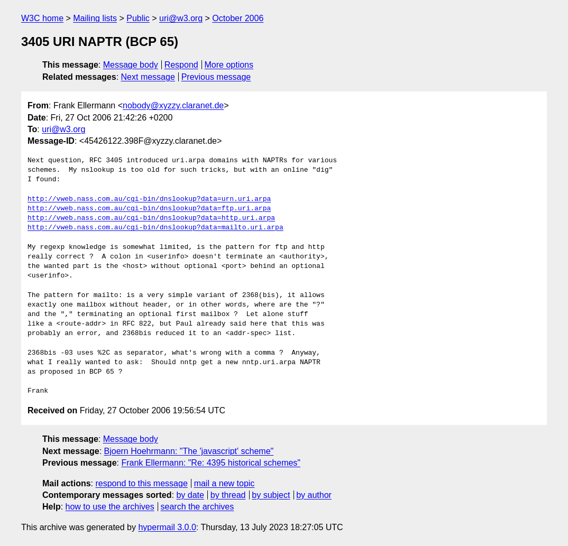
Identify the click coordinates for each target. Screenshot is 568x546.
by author (314, 495)
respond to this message (141, 483)
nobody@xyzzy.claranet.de (173, 105)
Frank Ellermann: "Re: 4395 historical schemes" (210, 462)
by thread (228, 495)
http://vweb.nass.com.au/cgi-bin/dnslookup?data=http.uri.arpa (151, 218)
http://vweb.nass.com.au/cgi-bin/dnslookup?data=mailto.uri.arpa (155, 228)
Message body (130, 64)
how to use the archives (110, 506)
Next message (148, 76)
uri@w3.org (181, 18)
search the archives (197, 506)
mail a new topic (224, 483)
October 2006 (237, 18)
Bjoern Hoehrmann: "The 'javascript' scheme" (189, 451)
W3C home (42, 18)
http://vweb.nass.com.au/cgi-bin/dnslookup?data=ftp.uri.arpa (149, 209)
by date (190, 495)
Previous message (216, 76)
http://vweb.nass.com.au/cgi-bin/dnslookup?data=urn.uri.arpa (149, 199)
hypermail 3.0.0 (167, 527)
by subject (271, 495)
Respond (181, 64)
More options (229, 64)
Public (138, 18)
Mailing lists (95, 18)
